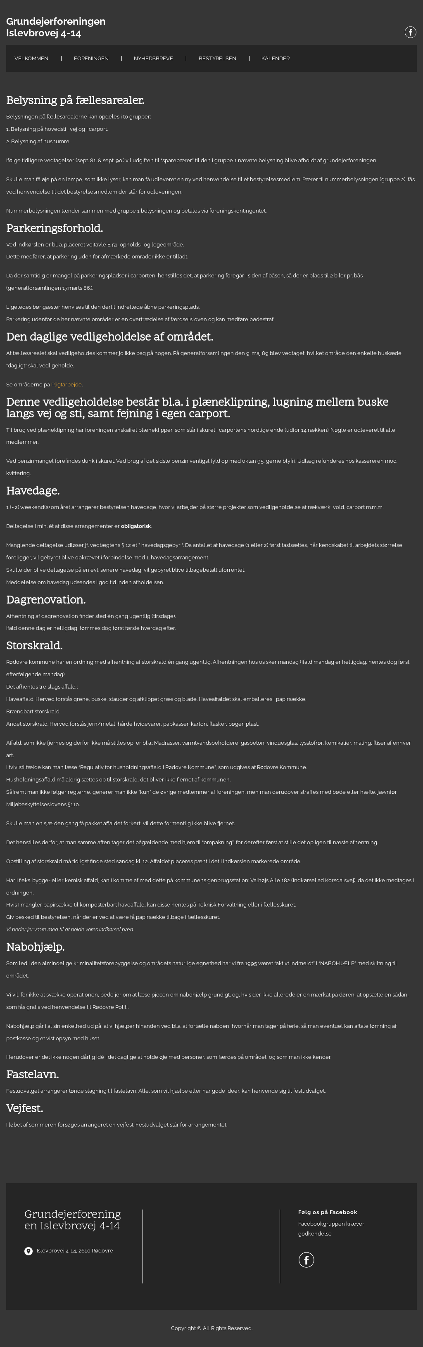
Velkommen (31, 58)
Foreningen (91, 58)
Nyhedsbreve (153, 58)
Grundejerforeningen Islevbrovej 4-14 (56, 27)
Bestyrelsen (217, 58)
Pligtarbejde (66, 384)
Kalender (275, 58)
